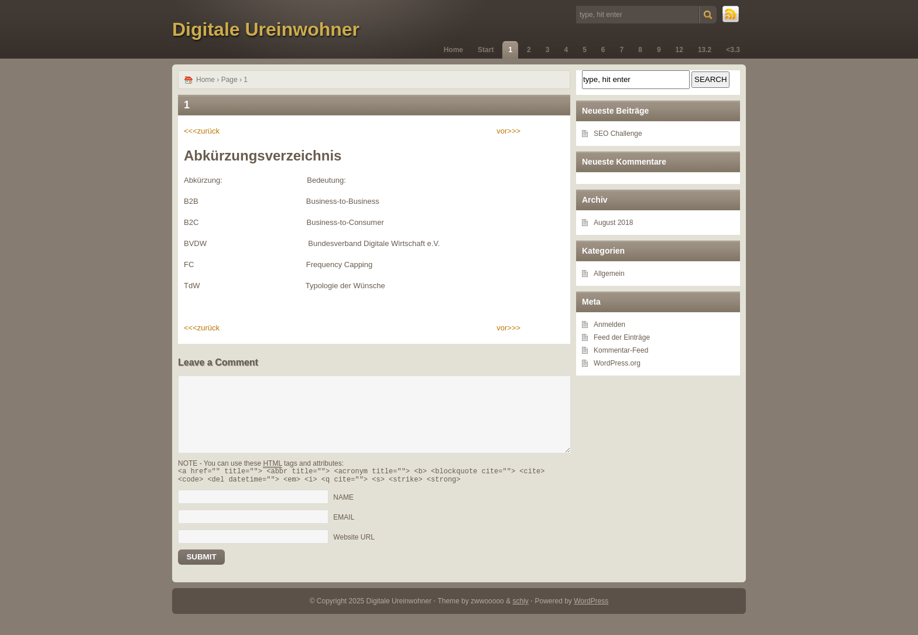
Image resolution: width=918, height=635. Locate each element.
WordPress (591, 604)
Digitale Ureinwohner (265, 29)
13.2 (704, 50)
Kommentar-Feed (621, 350)
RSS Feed (731, 14)
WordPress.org (617, 363)
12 (679, 50)
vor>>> (508, 131)
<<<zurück (202, 131)
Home (453, 50)
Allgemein (609, 273)
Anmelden (609, 324)
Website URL (353, 541)
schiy (520, 604)
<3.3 (733, 50)
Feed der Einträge (622, 337)
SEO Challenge (618, 133)
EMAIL (343, 521)
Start (486, 50)
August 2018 (613, 223)
